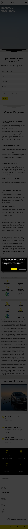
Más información (16, 266)
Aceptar (14, 269)
